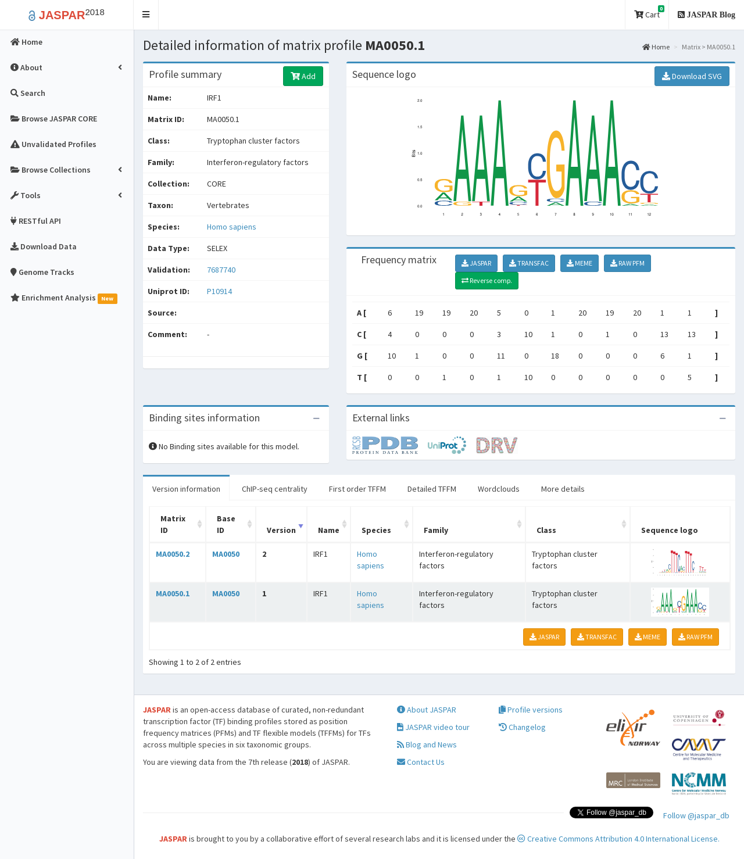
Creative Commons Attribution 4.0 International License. (618, 838)
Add (303, 76)
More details (563, 489)
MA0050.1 (172, 593)
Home (656, 46)
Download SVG (692, 76)
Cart (649, 12)
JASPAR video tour (433, 727)
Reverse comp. (487, 280)
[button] (146, 15)
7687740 (221, 269)
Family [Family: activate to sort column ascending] (436, 530)
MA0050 (225, 554)
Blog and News (427, 744)
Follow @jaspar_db (696, 815)
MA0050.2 (172, 554)
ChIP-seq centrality (274, 489)
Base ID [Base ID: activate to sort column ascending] (226, 524)
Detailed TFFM (431, 489)
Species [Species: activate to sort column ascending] (376, 530)
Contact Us (421, 762)
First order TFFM (357, 489)
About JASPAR (426, 709)
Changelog (522, 727)
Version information (186, 489)
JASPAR (476, 263)
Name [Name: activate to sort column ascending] (328, 530)
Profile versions (531, 709)
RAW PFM (627, 263)
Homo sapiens (231, 226)
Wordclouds (499, 489)
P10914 (220, 291)
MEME (579, 263)
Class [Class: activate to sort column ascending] (546, 530)
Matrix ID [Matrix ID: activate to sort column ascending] (172, 524)
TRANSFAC (529, 263)
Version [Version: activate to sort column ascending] (281, 530)
